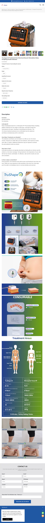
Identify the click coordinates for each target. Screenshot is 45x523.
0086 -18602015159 (30, 1)
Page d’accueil (4, 9)
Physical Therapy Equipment (21, 9)
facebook (2, 107)
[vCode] (22, 497)
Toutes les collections (11, 9)
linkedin (13, 107)
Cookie (7, 511)
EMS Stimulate (28, 9)
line (4, 107)
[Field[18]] (12, 481)
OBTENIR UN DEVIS (22, 102)
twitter (6, 107)
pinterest (9, 107)
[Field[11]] (33, 476)
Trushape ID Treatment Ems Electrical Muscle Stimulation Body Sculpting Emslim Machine (22, 10)
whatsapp (8, 107)
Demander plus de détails (22, 501)
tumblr (11, 107)
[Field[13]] (12, 487)
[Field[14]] (33, 481)
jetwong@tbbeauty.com (18, 1)
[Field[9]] (12, 476)
